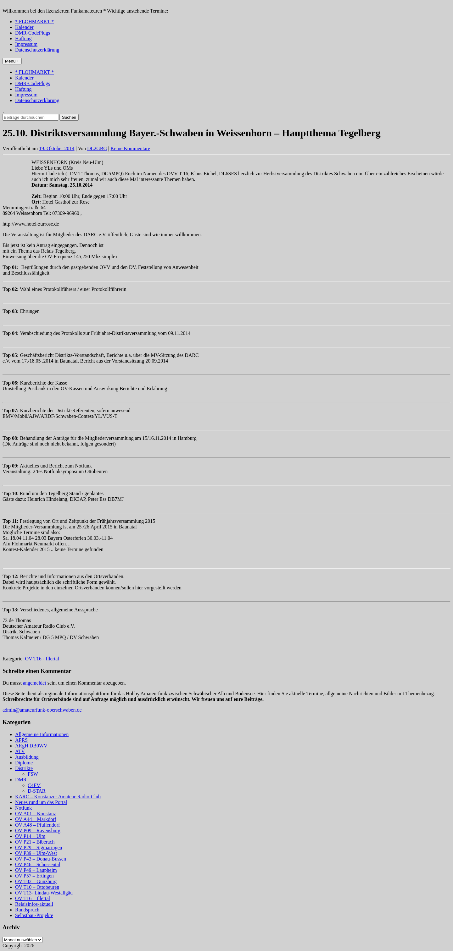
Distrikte (24, 768)
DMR (20, 779)
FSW (33, 774)
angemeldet (34, 683)
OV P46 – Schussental (37, 864)
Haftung (23, 38)
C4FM (34, 785)
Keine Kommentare (130, 148)
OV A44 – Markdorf (35, 819)
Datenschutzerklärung (37, 49)
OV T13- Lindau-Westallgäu (44, 892)
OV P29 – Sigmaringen (38, 847)
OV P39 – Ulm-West (36, 853)
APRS (21, 740)
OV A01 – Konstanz (35, 813)
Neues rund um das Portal (41, 802)
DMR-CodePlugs (32, 33)
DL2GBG (97, 148)
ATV (20, 751)
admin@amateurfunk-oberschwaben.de (42, 710)
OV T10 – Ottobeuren (37, 887)
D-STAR (37, 791)
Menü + (12, 61)
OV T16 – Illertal (32, 898)
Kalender (24, 27)
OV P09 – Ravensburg (37, 830)
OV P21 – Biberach (34, 841)
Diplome (24, 762)
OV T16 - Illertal (42, 658)
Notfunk (23, 808)
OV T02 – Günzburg (36, 881)
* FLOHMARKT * (34, 21)
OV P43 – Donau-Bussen (40, 858)
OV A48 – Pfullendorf (37, 825)
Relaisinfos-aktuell (34, 904)
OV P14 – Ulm (30, 836)
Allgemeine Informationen (42, 734)
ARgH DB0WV (31, 745)
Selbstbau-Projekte (34, 915)
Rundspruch (27, 909)
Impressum (26, 44)
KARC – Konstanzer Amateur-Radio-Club (58, 796)
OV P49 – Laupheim (36, 870)
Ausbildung (27, 757)
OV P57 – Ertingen (34, 875)
